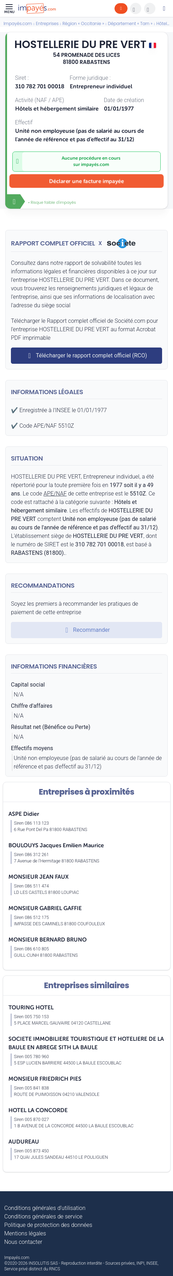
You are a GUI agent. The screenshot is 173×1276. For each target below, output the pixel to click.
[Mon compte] (164, 8)
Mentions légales (25, 1233)
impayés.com (95, 164)
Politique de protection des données (48, 1225)
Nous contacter (23, 1242)
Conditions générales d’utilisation (45, 1208)
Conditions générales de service (43, 1216)
